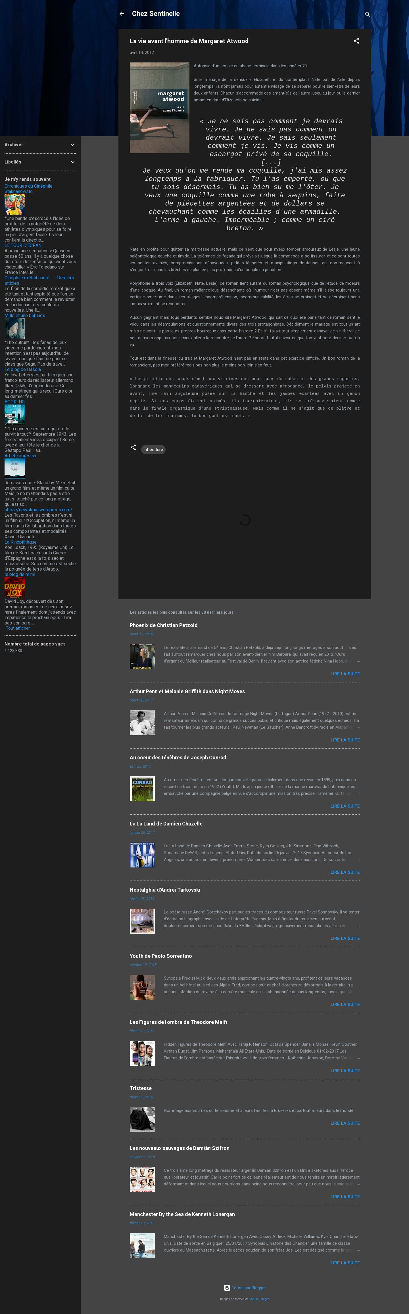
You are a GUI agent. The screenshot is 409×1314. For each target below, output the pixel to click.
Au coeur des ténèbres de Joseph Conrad (178, 757)
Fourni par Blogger (245, 1287)
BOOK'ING (15, 402)
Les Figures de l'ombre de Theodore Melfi (178, 1022)
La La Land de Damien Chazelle (166, 824)
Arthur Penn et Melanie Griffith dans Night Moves (187, 691)
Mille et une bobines (25, 315)
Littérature (153, 449)
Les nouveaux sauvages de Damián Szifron (179, 1148)
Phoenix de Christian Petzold (164, 625)
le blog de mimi (20, 574)
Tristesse (141, 1088)
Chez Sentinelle (156, 14)
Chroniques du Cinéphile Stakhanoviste (29, 188)
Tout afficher (18, 628)
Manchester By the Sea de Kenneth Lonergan (182, 1214)
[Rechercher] (367, 15)
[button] (356, 41)
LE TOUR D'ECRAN (23, 245)
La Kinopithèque (21, 542)
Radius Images (259, 1299)
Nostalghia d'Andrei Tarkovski (165, 890)
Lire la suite (345, 673)
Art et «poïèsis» (20, 455)
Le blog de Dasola (23, 369)
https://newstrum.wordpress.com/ (38, 509)
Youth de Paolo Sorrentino (161, 956)
